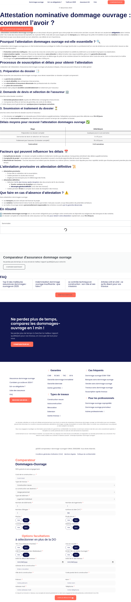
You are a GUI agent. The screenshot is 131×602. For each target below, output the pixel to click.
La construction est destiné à (26, 489)
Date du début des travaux (25, 558)
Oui (18, 520)
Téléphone (70, 586)
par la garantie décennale (72, 205)
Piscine (18, 516)
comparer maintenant (14, 267)
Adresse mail (20, 586)
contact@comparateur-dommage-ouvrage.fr (82, 435)
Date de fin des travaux (74, 558)
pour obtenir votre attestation (60, 216)
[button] (65, 294)
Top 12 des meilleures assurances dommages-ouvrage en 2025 (15, 284)
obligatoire (116, 33)
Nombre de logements (74, 503)
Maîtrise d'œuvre (72, 524)
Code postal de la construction (77, 573)
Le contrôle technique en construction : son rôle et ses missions (81, 284)
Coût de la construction (25, 474)
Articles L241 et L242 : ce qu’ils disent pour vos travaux (112, 284)
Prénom (18, 579)
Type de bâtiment (22, 496)
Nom (67, 579)
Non (26, 520)
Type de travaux (21, 482)
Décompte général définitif (21, 186)
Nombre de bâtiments (23, 503)
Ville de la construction (23, 573)
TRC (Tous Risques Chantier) (25, 544)
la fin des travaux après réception (27, 182)
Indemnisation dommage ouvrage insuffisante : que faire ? (47, 284)
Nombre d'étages (21, 510)
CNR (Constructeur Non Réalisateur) (28, 551)
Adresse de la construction (25, 566)
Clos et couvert (71, 544)
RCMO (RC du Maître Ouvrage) (77, 551)
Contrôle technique (22, 524)
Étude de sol (70, 516)
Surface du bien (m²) (73, 510)
